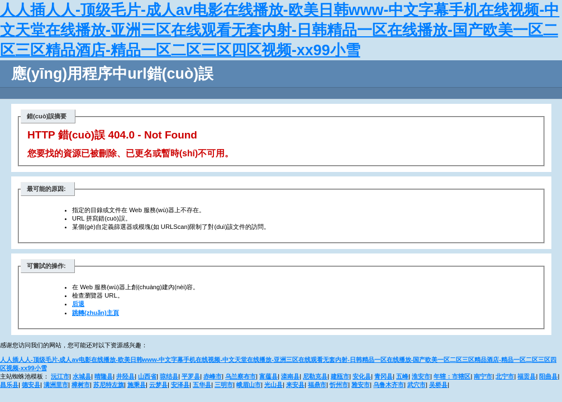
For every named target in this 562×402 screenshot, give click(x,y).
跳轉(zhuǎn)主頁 (95, 312)
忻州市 (339, 384)
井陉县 (125, 376)
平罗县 (191, 376)
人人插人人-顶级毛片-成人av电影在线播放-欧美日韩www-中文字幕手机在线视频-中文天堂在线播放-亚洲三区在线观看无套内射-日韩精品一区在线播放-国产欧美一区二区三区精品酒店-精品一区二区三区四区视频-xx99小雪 (279, 30)
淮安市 (421, 376)
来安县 (295, 384)
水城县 (82, 376)
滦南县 (290, 376)
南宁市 (483, 376)
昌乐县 (9, 384)
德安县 (31, 384)
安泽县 (180, 384)
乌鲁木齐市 (388, 384)
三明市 (224, 384)
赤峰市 (212, 376)
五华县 (202, 384)
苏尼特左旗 (108, 384)
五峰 (402, 376)
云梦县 (158, 384)
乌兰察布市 (240, 376)
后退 (78, 303)
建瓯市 (340, 376)
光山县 (273, 384)
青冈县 (383, 376)
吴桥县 (438, 384)
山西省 (147, 376)
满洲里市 (56, 384)
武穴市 (416, 384)
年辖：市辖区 (452, 376)
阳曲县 (548, 376)
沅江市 (60, 376)
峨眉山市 (248, 384)
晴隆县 (103, 376)
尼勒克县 (315, 376)
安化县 (362, 376)
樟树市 (81, 384)
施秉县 (136, 384)
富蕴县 (268, 376)
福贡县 (526, 376)
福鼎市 (317, 384)
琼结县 (169, 376)
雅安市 (360, 384)
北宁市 (505, 376)
